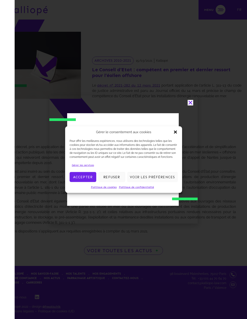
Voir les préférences (152, 177)
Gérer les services (83, 165)
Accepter (83, 177)
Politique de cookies (104, 187)
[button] (175, 132)
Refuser (111, 177)
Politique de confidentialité (136, 187)
